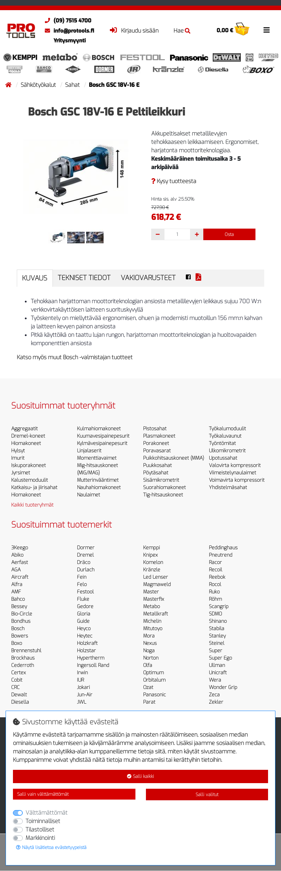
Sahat (73, 85)
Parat (149, 702)
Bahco (18, 599)
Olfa (147, 665)
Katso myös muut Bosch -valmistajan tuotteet (75, 357)
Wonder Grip (223, 687)
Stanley (217, 636)
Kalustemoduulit (29, 480)
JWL (81, 702)
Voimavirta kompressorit (237, 480)
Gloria (83, 614)
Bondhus (20, 621)
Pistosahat (155, 428)
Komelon (153, 562)
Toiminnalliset (43, 821)
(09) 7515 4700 (66, 20)
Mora (149, 636)
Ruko (214, 591)
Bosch (17, 628)
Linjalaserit (89, 450)
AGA (16, 569)
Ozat (148, 687)
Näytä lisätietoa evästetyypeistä (51, 847)
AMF (16, 591)
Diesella (20, 702)
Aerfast (19, 562)
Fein (81, 577)
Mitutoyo (152, 628)
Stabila (216, 628)
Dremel (85, 555)
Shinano (218, 621)
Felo (82, 584)
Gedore (85, 606)
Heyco (84, 628)
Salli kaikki (140, 776)
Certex (18, 672)
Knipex (150, 555)
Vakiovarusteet (148, 277)
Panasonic (154, 694)
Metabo (151, 606)
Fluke (83, 599)
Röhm (215, 599)
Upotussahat (223, 458)
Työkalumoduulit (227, 428)
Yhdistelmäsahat (228, 487)
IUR (80, 680)
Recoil (215, 569)
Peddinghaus (223, 547)
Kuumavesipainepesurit (103, 436)
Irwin (82, 672)
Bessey (19, 606)
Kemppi (151, 547)
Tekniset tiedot (84, 277)
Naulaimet (88, 495)
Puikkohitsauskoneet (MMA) (173, 458)
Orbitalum (154, 680)
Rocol (215, 584)
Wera (215, 680)
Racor (215, 562)
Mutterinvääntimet (98, 480)
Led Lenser (155, 577)
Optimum (153, 672)
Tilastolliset (40, 829)
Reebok (217, 577)
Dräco (83, 562)
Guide (83, 621)
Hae (182, 30)
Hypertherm (90, 658)
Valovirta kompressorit (235, 465)
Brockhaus (23, 658)
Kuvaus (34, 278)
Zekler (216, 702)
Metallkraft (155, 614)
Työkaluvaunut (225, 436)
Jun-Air (84, 694)
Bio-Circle (21, 614)
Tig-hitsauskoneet (163, 495)
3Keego (19, 547)
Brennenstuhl (26, 650)
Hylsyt (18, 450)
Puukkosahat (157, 465)
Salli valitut (207, 794)
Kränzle (151, 569)
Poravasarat (157, 450)
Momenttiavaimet (97, 458)
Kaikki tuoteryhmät (32, 505)
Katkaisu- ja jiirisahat (34, 487)
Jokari (83, 687)
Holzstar (86, 650)
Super (215, 650)
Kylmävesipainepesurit (102, 443)
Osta (229, 234)
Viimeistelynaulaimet (232, 472)
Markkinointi (40, 838)
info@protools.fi (67, 30)
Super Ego (220, 658)
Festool (85, 591)
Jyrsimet (20, 472)
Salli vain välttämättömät (43, 794)
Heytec (84, 636)
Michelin (152, 621)
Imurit (17, 458)
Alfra (16, 584)
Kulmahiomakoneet (99, 428)
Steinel (216, 643)
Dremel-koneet (28, 436)
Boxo (16, 643)
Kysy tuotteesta (173, 181)
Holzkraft (87, 643)
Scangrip (219, 606)
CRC (15, 687)
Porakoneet (156, 443)
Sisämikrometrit (161, 480)
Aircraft (19, 577)
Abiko (17, 555)
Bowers (19, 636)
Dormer (85, 547)
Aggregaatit (24, 428)
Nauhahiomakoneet (99, 487)
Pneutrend (220, 555)
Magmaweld (157, 584)
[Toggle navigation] (267, 30)
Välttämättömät (47, 812)
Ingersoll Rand (93, 665)
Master (151, 591)
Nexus (150, 643)
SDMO (215, 614)
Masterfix (153, 599)
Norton (151, 658)
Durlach (85, 569)
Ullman (217, 665)
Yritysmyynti (70, 40)
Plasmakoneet (159, 436)
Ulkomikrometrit (227, 450)
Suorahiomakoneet (164, 487)
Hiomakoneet (26, 443)
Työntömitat (222, 443)
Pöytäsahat (155, 472)
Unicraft (218, 672)
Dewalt (19, 694)
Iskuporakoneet (28, 465)
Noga (149, 650)
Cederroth (22, 665)
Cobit (16, 680)
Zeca (214, 694)
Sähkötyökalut (39, 85)
